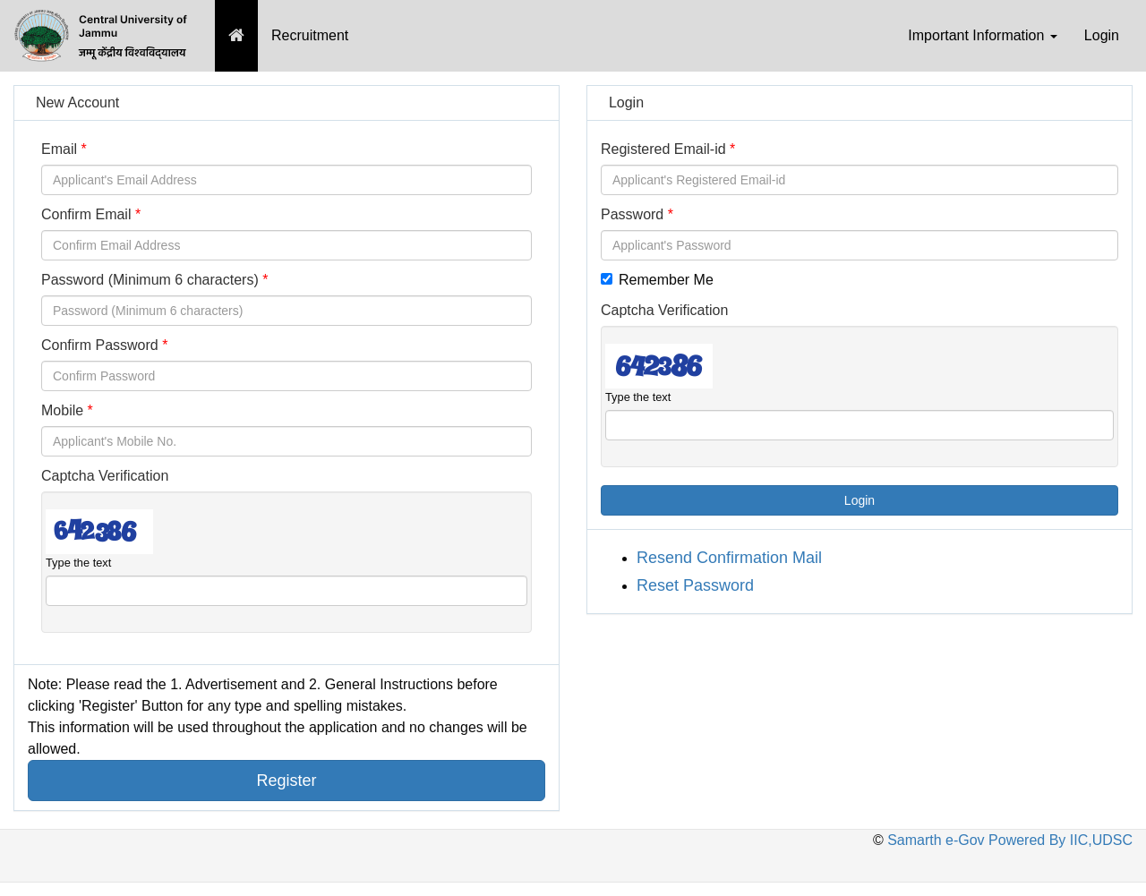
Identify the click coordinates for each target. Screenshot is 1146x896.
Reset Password (695, 585)
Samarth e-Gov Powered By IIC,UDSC (1008, 840)
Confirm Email (86, 214)
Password (632, 214)
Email (59, 149)
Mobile (62, 410)
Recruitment (309, 35)
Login (1101, 35)
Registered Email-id (663, 149)
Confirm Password (99, 345)
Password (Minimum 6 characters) (150, 279)
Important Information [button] (982, 35)
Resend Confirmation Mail (729, 558)
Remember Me (657, 279)
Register (286, 780)
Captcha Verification (104, 475)
